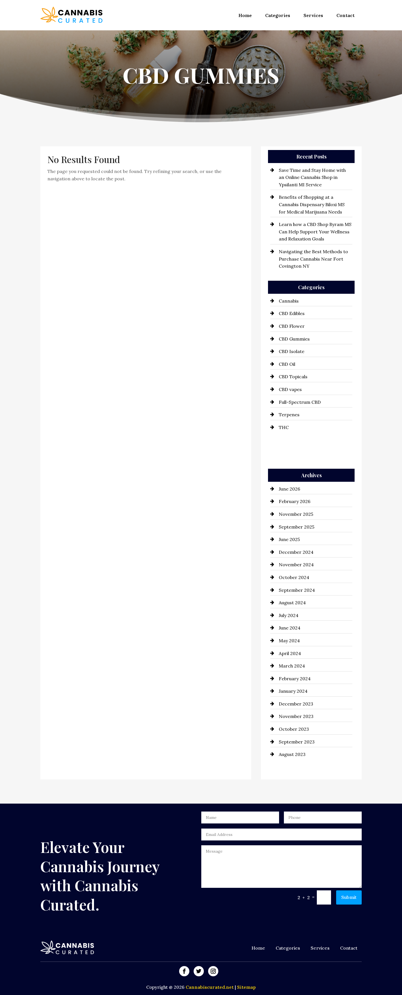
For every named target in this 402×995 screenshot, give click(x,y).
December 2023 (296, 704)
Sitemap (246, 987)
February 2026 (294, 501)
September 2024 (297, 590)
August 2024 (292, 602)
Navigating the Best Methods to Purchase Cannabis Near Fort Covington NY (313, 259)
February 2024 (295, 678)
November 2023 (296, 716)
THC (284, 427)
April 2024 (290, 653)
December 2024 (296, 552)
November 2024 (296, 564)
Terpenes (289, 414)
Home (245, 15)
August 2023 (292, 754)
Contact (345, 15)
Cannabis (289, 301)
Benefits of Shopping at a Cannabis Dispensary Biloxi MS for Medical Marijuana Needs (312, 204)
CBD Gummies (294, 339)
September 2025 (296, 527)
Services (313, 15)
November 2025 (296, 514)
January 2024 (293, 691)
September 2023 (297, 742)
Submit (349, 897)
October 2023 (294, 729)
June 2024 (289, 628)
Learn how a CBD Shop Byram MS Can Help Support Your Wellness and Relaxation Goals (315, 231)
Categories (277, 15)
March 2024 (292, 666)
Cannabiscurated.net (210, 987)
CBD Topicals (293, 376)
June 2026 (289, 489)
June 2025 (289, 539)
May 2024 (289, 640)
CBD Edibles (292, 313)
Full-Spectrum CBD (300, 402)
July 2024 (288, 615)
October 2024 (294, 577)
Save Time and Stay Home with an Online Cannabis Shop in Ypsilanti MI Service (312, 177)
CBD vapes (290, 389)
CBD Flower (292, 326)
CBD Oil (287, 364)
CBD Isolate (291, 351)
